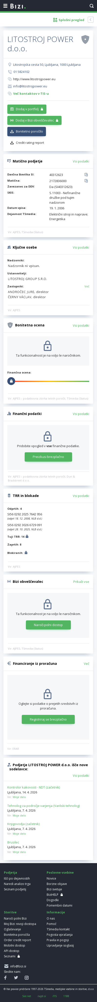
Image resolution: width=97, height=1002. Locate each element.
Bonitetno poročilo (29, 131)
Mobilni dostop (14, 945)
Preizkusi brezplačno (48, 456)
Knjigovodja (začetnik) (23, 824)
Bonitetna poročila (17, 935)
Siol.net (26, 996)
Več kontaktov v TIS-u (31, 93)
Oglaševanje (12, 929)
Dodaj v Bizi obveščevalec (35, 120)
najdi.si (42, 996)
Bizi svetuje (54, 889)
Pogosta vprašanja (60, 935)
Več (87, 286)
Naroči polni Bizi (15, 918)
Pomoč (51, 924)
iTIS (55, 996)
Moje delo (19, 797)
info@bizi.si (17, 966)
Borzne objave (57, 884)
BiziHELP (52, 895)
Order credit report (17, 940)
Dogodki (53, 900)
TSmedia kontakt (58, 929)
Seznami (9, 956)
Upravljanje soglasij (60, 945)
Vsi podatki (81, 161)
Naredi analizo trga (17, 884)
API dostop (11, 951)
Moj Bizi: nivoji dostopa (20, 924)
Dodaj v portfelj (27, 109)
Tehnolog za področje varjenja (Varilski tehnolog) (43, 805)
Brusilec (13, 842)
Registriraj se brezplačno (48, 719)
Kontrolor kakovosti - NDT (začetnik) (33, 787)
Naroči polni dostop (48, 625)
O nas (51, 918)
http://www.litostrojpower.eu (34, 79)
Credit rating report (30, 142)
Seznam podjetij (15, 889)
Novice (51, 878)
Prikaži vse (81, 581)
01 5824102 (21, 71)
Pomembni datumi (59, 905)
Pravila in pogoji (58, 940)
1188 (66, 996)
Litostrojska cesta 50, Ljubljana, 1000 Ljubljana (47, 64)
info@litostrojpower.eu (30, 86)
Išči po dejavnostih (17, 878)
